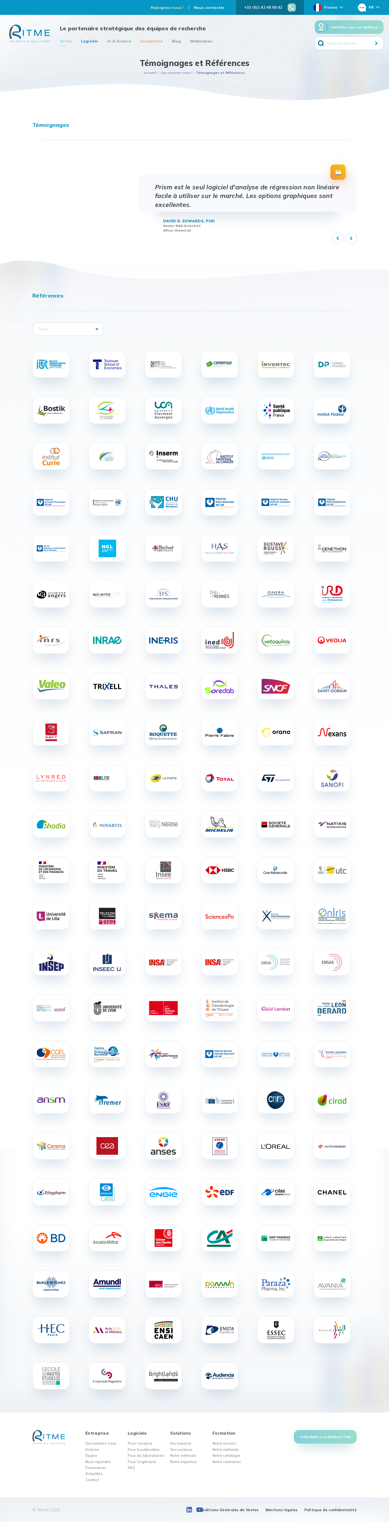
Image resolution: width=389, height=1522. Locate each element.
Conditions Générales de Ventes (228, 1510)
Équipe (91, 1455)
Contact (92, 1480)
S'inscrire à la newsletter (325, 1437)
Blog (176, 41)
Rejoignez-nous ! (167, 7)
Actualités (94, 1473)
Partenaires (95, 1467)
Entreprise (97, 1433)
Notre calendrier (227, 1462)
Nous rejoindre (98, 1462)
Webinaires (201, 41)
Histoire (92, 1449)
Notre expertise (183, 1462)
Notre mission (224, 1443)
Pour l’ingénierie (142, 1462)
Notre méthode (183, 1455)
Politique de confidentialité (330, 1510)
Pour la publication (144, 1449)
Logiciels (89, 41)
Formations (151, 41)
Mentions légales (282, 1510)
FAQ (131, 1467)
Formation (224, 1433)
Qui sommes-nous (176, 73)
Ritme (66, 41)
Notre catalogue (226, 1455)
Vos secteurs (181, 1449)
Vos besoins (180, 1443)
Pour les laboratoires (146, 1455)
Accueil (150, 73)
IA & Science (119, 41)
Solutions (180, 1433)
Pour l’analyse (140, 1443)
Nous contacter (209, 7)
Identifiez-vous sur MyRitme (354, 27)
